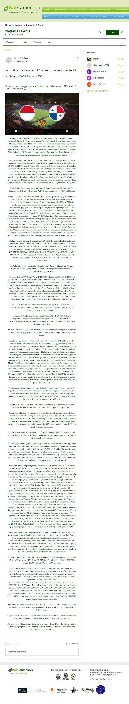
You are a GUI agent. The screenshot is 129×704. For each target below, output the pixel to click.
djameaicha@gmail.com (106, 675)
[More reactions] (16, 643)
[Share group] (122, 32)
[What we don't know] (98, 16)
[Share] (77, 58)
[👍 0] (8, 643)
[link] (10, 42)
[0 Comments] (72, 643)
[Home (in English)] (50, 16)
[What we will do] (120, 16)
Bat (14, 670)
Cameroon (28, 7)
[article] (42, 357)
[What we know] (77, 16)
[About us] (63, 16)
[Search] (99, 32)
